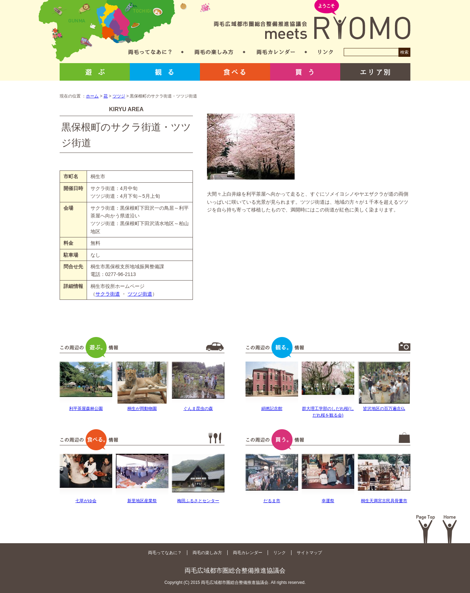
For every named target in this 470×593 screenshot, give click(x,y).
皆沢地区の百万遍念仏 (384, 408)
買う (305, 72)
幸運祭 (328, 500)
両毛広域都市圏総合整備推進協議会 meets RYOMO (312, 20)
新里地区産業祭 (142, 500)
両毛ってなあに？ (150, 52)
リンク (325, 52)
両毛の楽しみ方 (214, 52)
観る (165, 72)
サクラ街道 (107, 294)
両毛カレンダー (275, 52)
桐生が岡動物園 (142, 408)
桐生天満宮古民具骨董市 (384, 500)
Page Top (425, 529)
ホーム (92, 96)
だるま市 (271, 500)
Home (449, 529)
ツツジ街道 (140, 294)
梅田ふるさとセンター (198, 500)
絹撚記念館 (271, 408)
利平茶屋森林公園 (86, 408)
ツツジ (119, 96)
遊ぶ (95, 72)
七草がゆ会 (85, 500)
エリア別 (375, 72)
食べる (235, 72)
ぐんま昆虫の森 (198, 408)
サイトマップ (309, 552)
